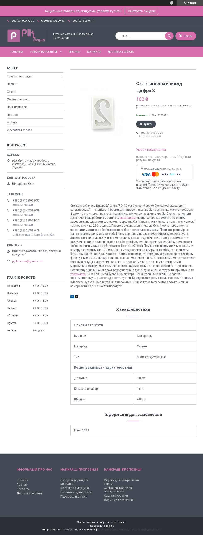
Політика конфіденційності (145, 529)
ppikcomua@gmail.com (27, 261)
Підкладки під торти (74, 496)
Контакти (94, 51)
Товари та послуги (43, 51)
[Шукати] (169, 36)
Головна (17, 51)
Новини (12, 84)
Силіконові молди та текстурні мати (118, 489)
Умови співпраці (18, 99)
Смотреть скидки (141, 11)
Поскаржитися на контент (112, 529)
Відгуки (12, 122)
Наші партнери (17, 107)
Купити (148, 124)
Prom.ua (121, 522)
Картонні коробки (116, 495)
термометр (78, 274)
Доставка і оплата (121, 51)
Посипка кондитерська (76, 492)
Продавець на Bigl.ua (101, 525)
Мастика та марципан (75, 488)
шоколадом (127, 217)
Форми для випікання (118, 500)
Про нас (74, 51)
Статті (11, 91)
